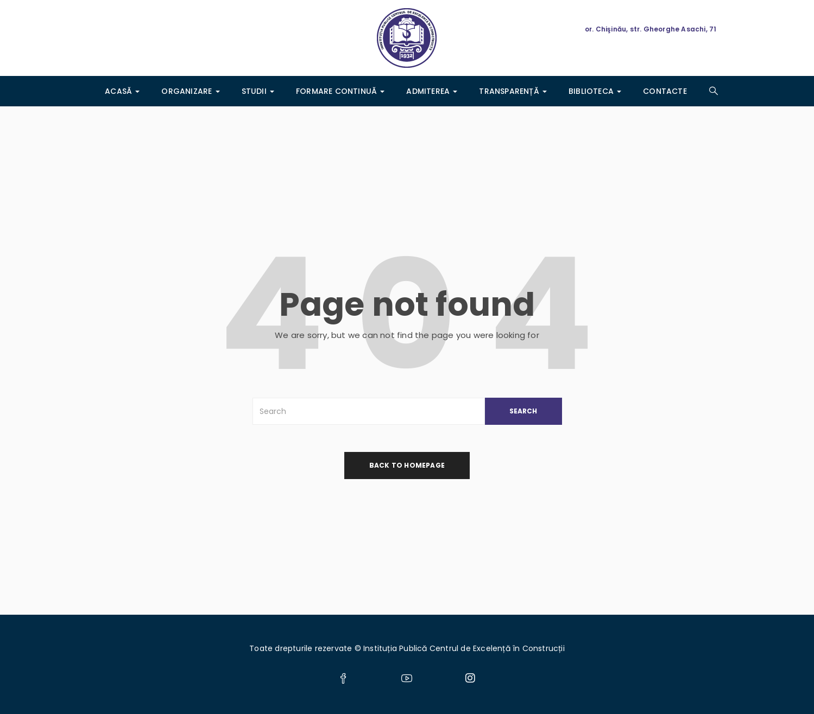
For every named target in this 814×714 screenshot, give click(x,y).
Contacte (665, 91)
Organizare (190, 91)
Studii (258, 91)
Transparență (513, 91)
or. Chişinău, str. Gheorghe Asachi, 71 (651, 29)
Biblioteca (595, 91)
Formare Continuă (340, 91)
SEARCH (523, 411)
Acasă (122, 91)
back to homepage (407, 465)
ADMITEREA (431, 91)
